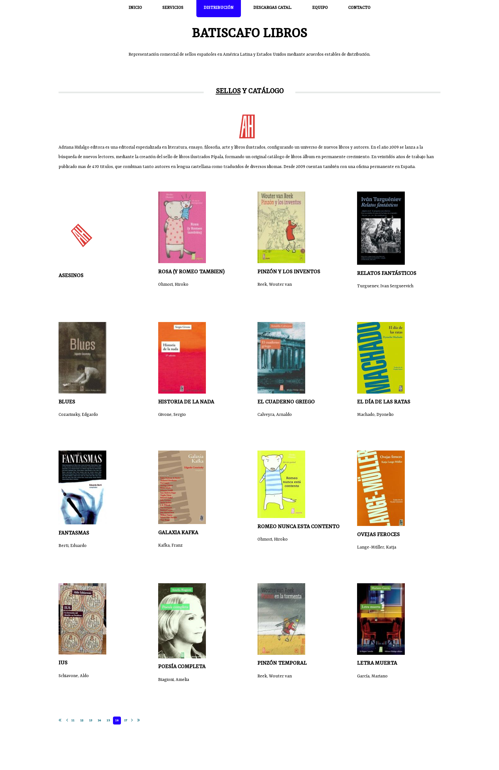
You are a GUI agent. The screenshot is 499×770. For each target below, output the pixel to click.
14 (99, 720)
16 (116, 720)
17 (125, 720)
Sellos (228, 91)
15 (108, 720)
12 (81, 720)
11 (72, 720)
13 (90, 720)
